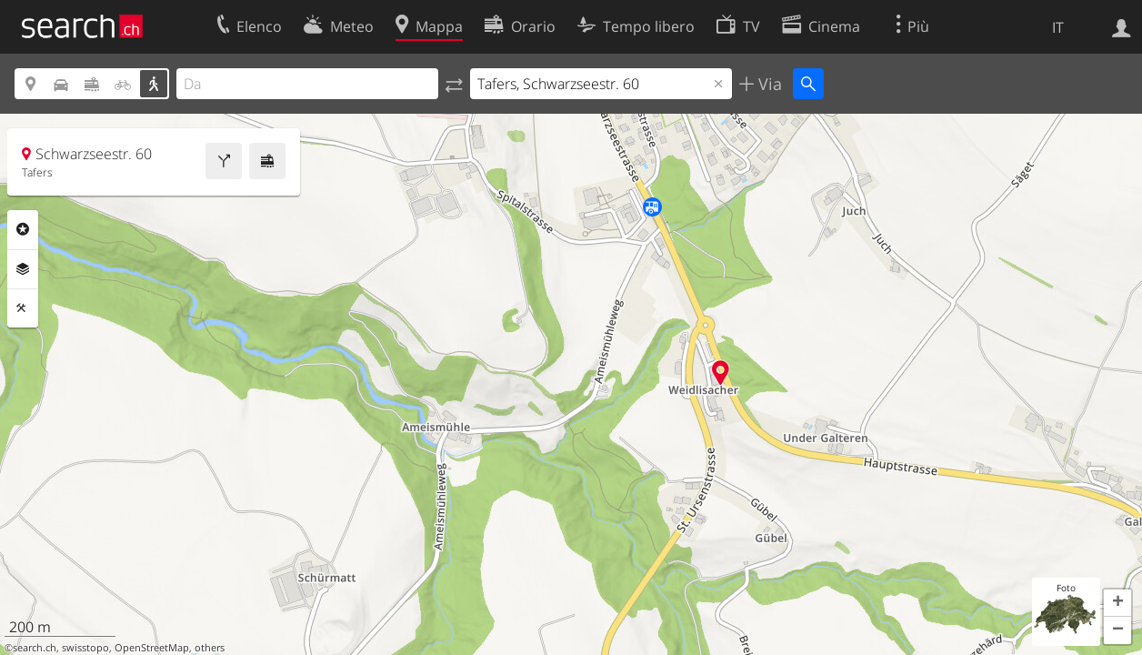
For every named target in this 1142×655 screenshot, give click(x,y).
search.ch (34, 647)
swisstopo (85, 647)
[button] (1117, 603)
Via (768, 84)
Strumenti (22, 308)
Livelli (22, 269)
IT (1058, 27)
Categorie (22, 229)
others (210, 647)
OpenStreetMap (152, 647)
